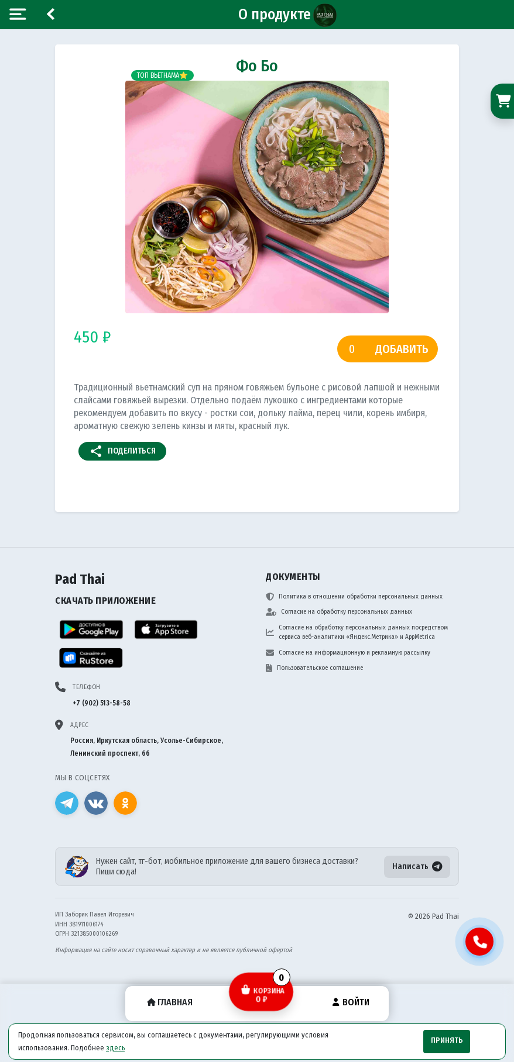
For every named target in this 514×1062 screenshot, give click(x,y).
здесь (115, 1047)
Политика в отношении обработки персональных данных (354, 597)
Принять (447, 1040)
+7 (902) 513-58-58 (102, 703)
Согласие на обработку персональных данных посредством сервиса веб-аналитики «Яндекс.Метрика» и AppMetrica (357, 632)
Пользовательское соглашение (314, 668)
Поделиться (122, 451)
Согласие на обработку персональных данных (339, 612)
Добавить (402, 349)
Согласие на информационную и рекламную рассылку (348, 653)
